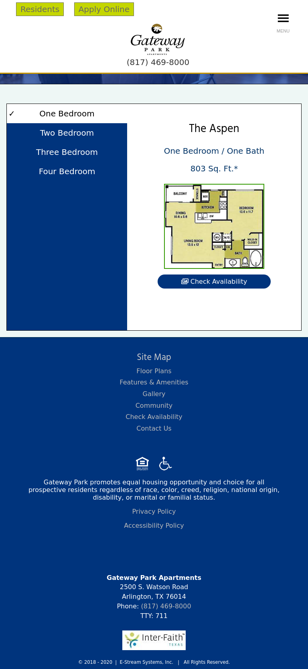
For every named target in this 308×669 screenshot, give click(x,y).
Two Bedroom (67, 133)
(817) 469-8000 (158, 62)
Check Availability (214, 281)
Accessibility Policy (154, 525)
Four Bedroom (67, 171)
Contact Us (153, 428)
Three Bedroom (67, 152)
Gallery (154, 394)
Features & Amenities (154, 382)
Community (154, 405)
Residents (39, 9)
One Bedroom (67, 113)
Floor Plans (153, 371)
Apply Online (104, 9)
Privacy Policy (154, 511)
